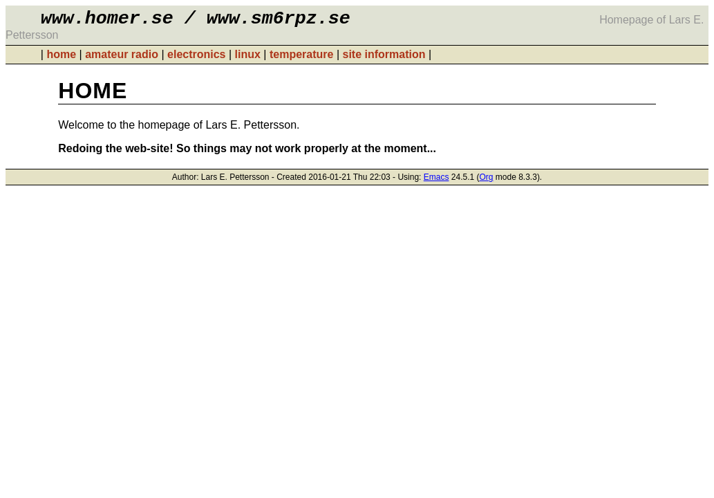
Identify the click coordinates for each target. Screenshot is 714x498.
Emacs (436, 181)
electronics (196, 58)
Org (486, 181)
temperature (301, 58)
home (61, 58)
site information (383, 58)
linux (248, 58)
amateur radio (121, 58)
